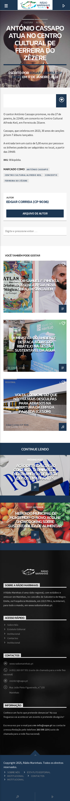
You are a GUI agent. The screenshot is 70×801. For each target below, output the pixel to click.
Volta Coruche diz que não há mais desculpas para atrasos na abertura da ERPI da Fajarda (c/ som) (35, 403)
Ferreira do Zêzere (16, 180)
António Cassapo (37, 169)
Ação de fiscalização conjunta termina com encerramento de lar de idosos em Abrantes (35, 472)
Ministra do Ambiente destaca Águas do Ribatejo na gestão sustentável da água (35, 344)
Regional (41, 22)
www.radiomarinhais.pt (21, 663)
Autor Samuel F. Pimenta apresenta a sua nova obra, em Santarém (36, 285)
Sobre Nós (12, 624)
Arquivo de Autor (35, 213)
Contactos (12, 638)
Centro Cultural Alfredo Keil (23, 175)
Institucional (13, 633)
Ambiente (10, 323)
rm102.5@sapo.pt (18, 680)
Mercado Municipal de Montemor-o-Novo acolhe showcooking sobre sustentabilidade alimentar (35, 519)
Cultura (28, 22)
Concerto (51, 175)
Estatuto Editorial (16, 629)
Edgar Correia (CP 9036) (37, 75)
